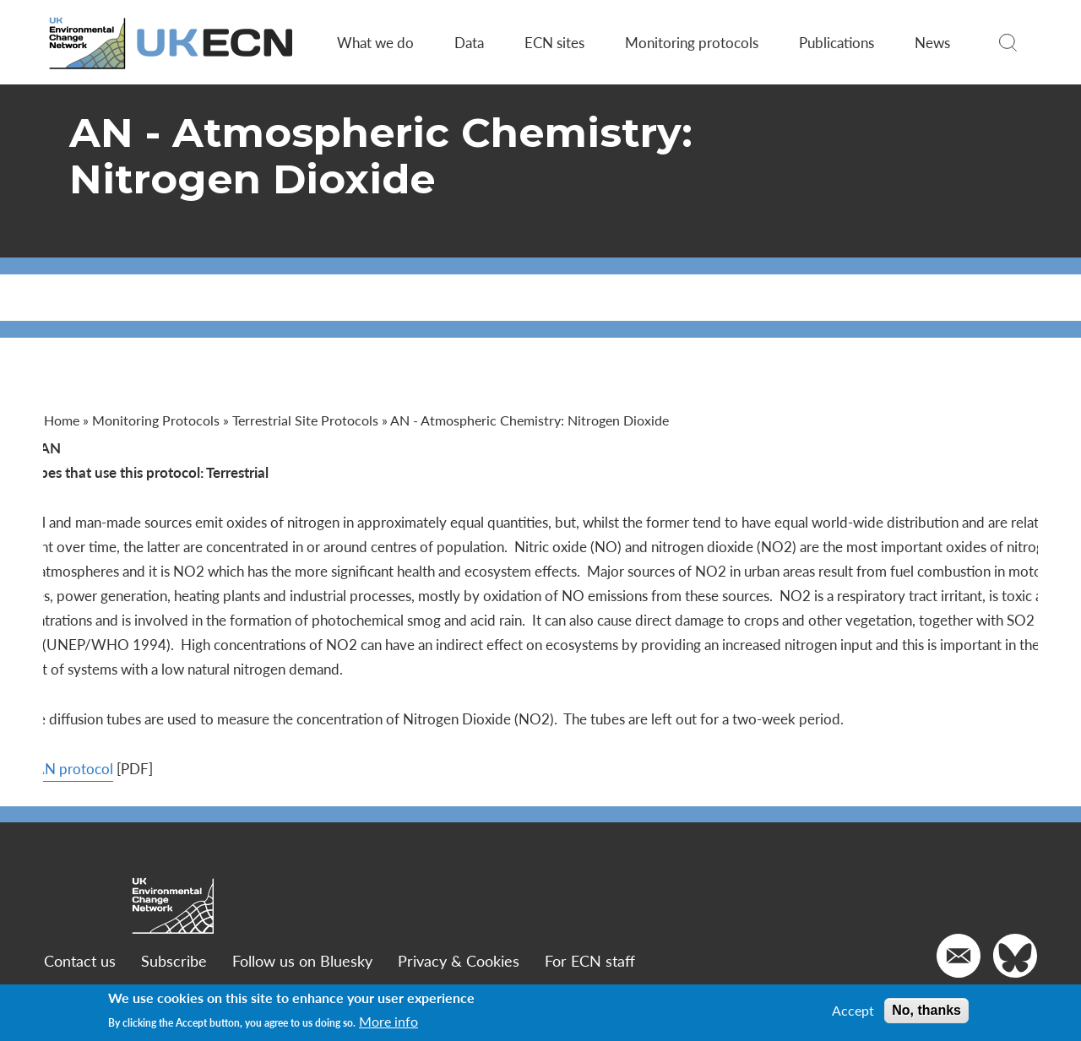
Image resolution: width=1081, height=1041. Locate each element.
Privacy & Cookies (461, 960)
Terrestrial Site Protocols (308, 420)
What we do (374, 42)
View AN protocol (103, 768)
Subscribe (176, 960)
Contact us (82, 960)
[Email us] (956, 956)
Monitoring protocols (691, 42)
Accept (853, 1010)
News (931, 42)
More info (388, 1021)
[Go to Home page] (174, 42)
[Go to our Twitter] (1013, 956)
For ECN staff (592, 960)
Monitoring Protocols (158, 420)
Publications (835, 42)
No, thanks (926, 1010)
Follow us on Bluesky (305, 960)
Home (64, 420)
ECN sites (554, 42)
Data (468, 42)
